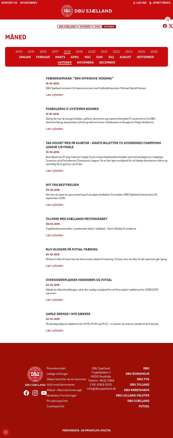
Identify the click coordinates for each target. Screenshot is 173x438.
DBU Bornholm (137, 374)
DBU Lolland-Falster (132, 395)
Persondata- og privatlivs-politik (86, 431)
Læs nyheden (54, 95)
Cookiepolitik (55, 406)
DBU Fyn (143, 379)
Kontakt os (9, 3)
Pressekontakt (56, 368)
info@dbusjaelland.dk (101, 389)
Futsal (144, 406)
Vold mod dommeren (61, 384)
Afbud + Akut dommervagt (64, 390)
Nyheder (85, 27)
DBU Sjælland (67, 27)
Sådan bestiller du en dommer (66, 379)
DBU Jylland (139, 384)
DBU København (136, 390)
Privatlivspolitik (57, 401)
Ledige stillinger (57, 374)
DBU (146, 368)
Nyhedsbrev (28, 3)
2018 (97, 27)
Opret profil (160, 2)
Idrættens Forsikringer (62, 395)
